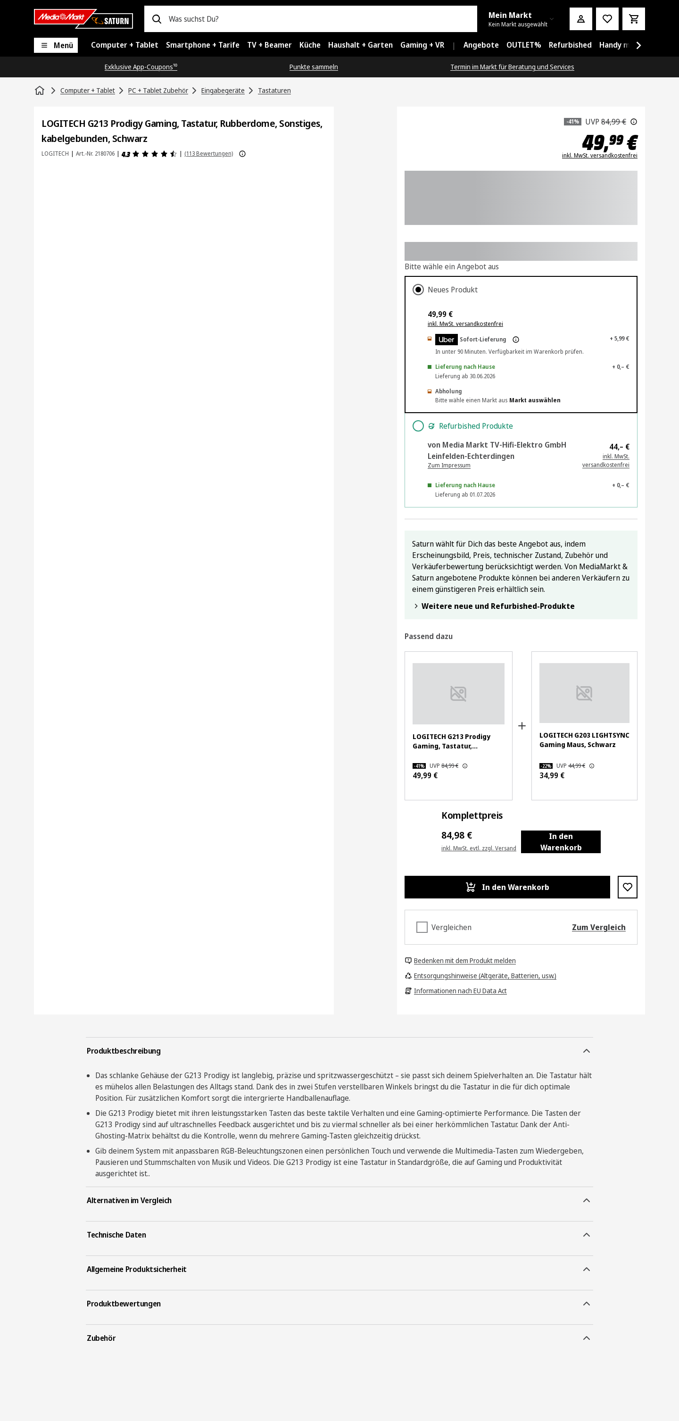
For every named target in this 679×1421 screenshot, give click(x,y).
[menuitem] (124, 45)
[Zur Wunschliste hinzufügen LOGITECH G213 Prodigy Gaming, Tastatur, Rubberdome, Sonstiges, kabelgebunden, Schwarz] (628, 887)
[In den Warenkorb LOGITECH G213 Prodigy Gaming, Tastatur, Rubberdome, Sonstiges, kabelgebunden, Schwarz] (507, 887)
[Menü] (56, 45)
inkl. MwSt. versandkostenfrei (600, 155)
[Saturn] (83, 19)
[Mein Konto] (581, 19)
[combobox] (319, 19)
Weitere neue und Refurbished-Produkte (493, 606)
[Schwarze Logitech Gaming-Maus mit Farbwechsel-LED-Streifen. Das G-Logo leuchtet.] (584, 693)
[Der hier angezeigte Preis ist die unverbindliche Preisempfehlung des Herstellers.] (633, 121)
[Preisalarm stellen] (607, 19)
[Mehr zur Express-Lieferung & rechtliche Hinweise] (515, 339)
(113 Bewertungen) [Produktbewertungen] (208, 154)
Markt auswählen (535, 400)
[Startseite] (40, 90)
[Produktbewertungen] (149, 153)
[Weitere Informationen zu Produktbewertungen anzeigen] (242, 153)
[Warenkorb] (633, 19)
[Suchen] (156, 19)
